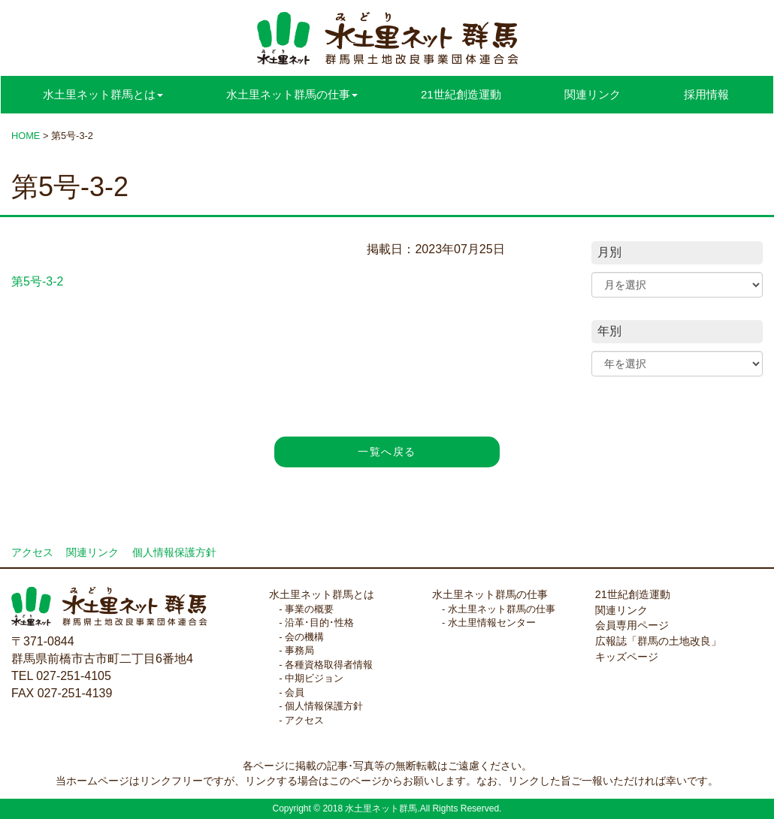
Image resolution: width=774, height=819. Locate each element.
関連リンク (592, 94)
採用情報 (706, 94)
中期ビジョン (314, 678)
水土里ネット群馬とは (321, 594)
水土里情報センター (492, 622)
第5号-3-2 (37, 281)
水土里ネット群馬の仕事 (490, 594)
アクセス (32, 552)
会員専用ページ (632, 625)
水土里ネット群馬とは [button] (103, 94)
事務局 (299, 650)
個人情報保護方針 (174, 552)
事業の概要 (309, 609)
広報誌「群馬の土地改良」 (658, 641)
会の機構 (304, 636)
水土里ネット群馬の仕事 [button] (292, 94)
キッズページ (626, 657)
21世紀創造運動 (461, 94)
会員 (294, 692)
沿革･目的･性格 (319, 622)
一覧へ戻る (387, 452)
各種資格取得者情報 (329, 664)
